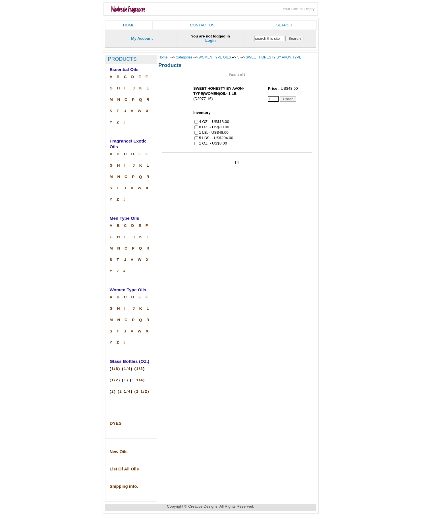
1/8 (115, 369)
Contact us (202, 25)
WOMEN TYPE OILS (215, 57)
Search (284, 25)
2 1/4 (125, 391)
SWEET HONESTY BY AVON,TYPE (273, 57)
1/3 (139, 369)
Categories (184, 57)
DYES (116, 423)
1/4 (127, 369)
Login (210, 40)
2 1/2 (142, 391)
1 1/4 (137, 380)
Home (129, 25)
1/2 (115, 380)
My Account (142, 38)
